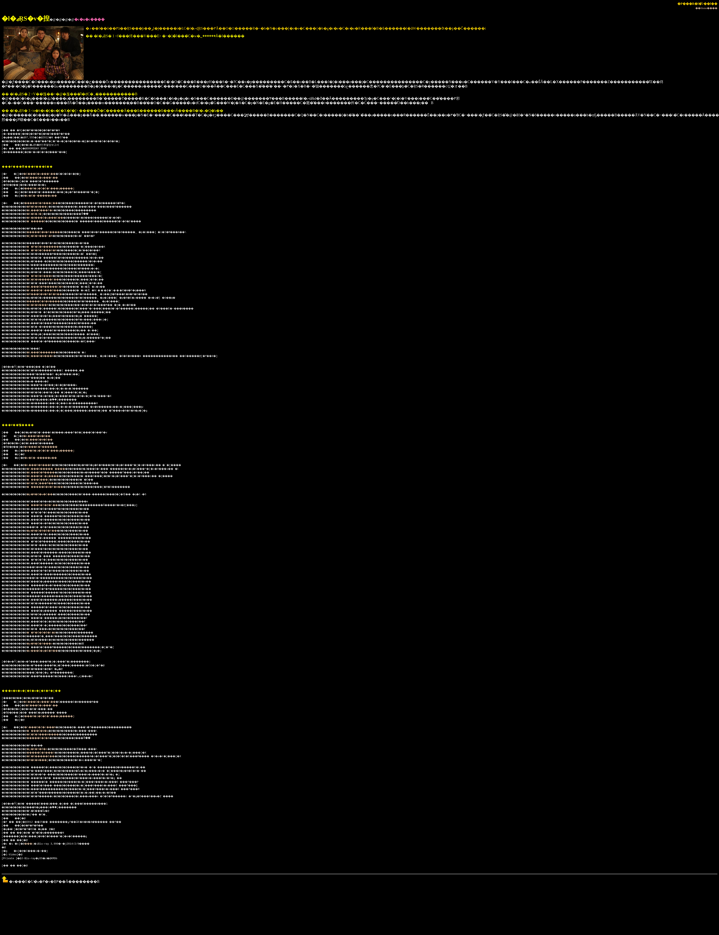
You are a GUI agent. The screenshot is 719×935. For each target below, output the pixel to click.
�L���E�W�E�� (40, 436)
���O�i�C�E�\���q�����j (55, 189)
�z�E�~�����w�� (45, 196)
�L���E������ (47, 352)
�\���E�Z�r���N (44, 727)
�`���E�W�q (42, 731)
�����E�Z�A (43, 738)
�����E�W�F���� (49, 232)
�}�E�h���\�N (44, 236)
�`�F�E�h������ (48, 247)
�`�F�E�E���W (44, 276)
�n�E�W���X (42, 305)
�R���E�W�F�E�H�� (50, 294)
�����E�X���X (46, 753)
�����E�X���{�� (46, 203)
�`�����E (40, 221)
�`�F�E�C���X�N (47, 250)
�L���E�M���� (46, 473)
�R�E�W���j (42, 207)
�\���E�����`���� (52, 469)
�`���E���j (43, 480)
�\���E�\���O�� (48, 290)
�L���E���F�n (45, 210)
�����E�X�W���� (49, 301)
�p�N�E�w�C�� (44, 494)
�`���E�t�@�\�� (47, 505)
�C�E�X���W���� (48, 734)
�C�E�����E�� (46, 756)
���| (32, 844)
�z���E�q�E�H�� (47, 651)
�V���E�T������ (46, 447)
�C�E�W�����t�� (48, 280)
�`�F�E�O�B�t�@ (46, 633)
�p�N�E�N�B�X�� (47, 531)
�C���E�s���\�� (43, 174)
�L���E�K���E (42, 465)
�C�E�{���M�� (45, 483)
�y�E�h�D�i (41, 749)
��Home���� (706, 8)
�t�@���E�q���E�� (51, 218)
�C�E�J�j (39, 214)
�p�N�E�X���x (44, 644)
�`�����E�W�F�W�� (51, 487)
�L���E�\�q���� (48, 476)
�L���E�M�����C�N (51, 287)
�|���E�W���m (45, 356)
